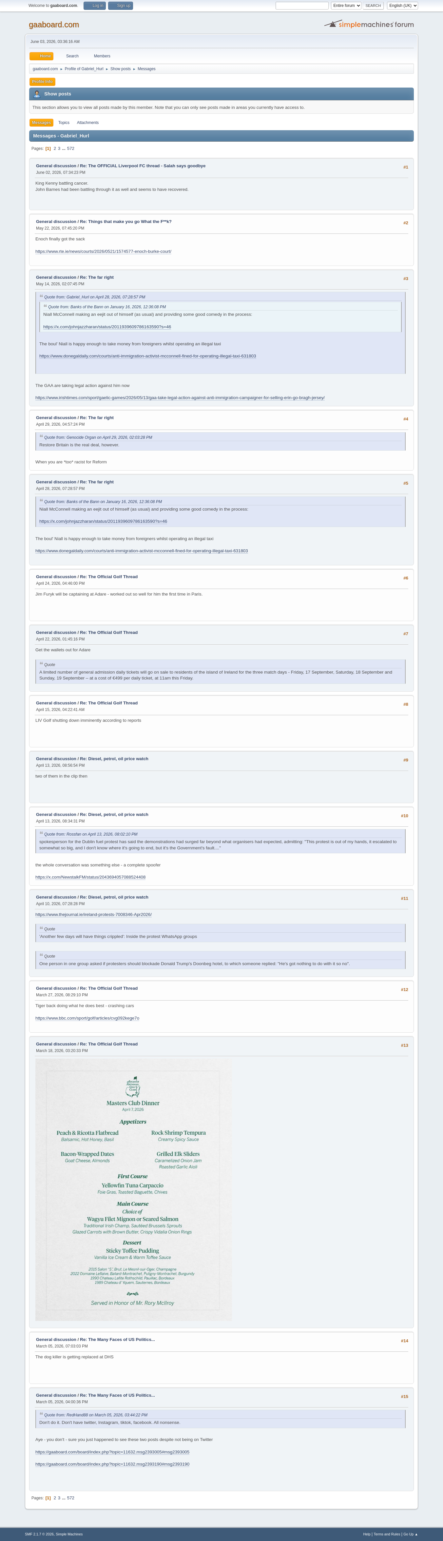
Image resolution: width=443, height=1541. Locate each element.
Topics (63, 122)
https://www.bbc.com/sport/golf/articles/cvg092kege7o (87, 1018)
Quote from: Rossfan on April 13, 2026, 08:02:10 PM (91, 834)
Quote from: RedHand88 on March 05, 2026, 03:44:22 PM (95, 1415)
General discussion (56, 165)
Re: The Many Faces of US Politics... (117, 1339)
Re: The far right (97, 277)
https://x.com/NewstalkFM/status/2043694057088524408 (90, 877)
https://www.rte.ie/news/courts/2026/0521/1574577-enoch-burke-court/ (103, 251)
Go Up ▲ (410, 1534)
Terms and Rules (387, 1534)
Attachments (88, 122)
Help (367, 1534)
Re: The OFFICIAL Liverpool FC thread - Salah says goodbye (142, 165)
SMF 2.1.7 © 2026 (39, 1534)
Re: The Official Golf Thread (109, 576)
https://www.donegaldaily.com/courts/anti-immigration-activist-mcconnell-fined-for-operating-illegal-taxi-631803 (147, 356)
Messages (41, 122)
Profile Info (42, 81)
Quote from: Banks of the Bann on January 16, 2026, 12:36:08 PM (107, 307)
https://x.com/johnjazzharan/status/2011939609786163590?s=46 (107, 326)
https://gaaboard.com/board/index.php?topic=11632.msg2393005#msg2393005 (112, 1452)
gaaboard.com (54, 24)
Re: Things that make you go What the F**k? (126, 221)
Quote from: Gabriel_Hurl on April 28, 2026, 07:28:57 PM (94, 297)
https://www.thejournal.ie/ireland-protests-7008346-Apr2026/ (93, 914)
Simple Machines (69, 1534)
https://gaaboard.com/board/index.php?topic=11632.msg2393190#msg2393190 (112, 1464)
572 (70, 148)
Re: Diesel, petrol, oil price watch (114, 758)
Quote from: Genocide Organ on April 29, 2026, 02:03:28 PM (98, 437)
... (64, 148)
